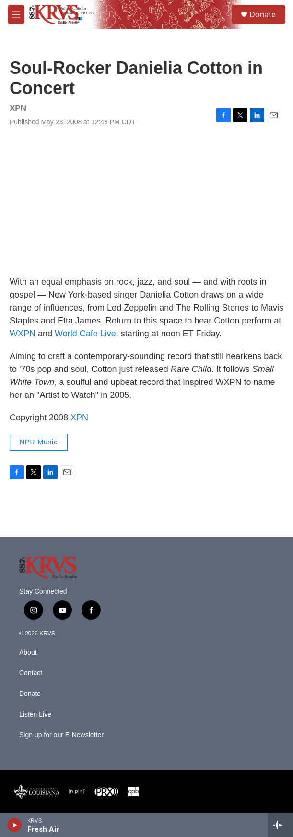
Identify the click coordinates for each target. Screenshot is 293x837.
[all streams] (280, 825)
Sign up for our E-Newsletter (61, 735)
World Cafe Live (85, 333)
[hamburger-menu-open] (16, 14)
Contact (30, 673)
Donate (262, 14)
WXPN (22, 333)
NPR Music (39, 442)
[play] (15, 825)
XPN (79, 417)
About (28, 652)
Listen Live (35, 714)
